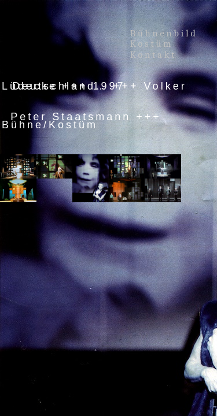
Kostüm (154, 44)
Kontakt (153, 55)
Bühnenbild (164, 33)
